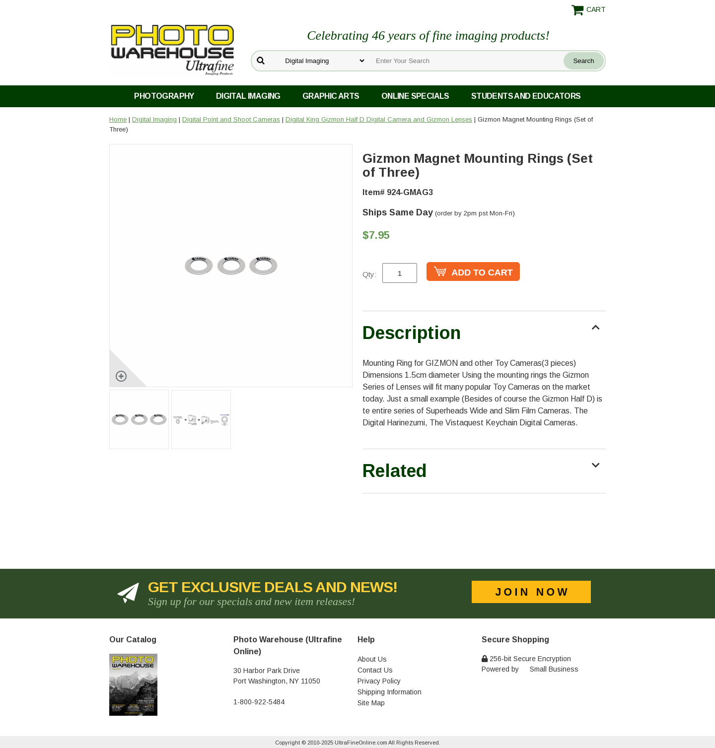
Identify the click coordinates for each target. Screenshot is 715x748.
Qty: (369, 274)
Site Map (371, 703)
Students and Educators (526, 96)
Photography (164, 96)
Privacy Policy (379, 681)
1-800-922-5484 (259, 702)
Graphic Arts (330, 96)
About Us (372, 659)
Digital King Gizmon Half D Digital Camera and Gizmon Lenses (379, 119)
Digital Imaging (248, 96)
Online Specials (415, 96)
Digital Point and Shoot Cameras (231, 119)
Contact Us (375, 670)
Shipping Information (390, 692)
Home (118, 119)
